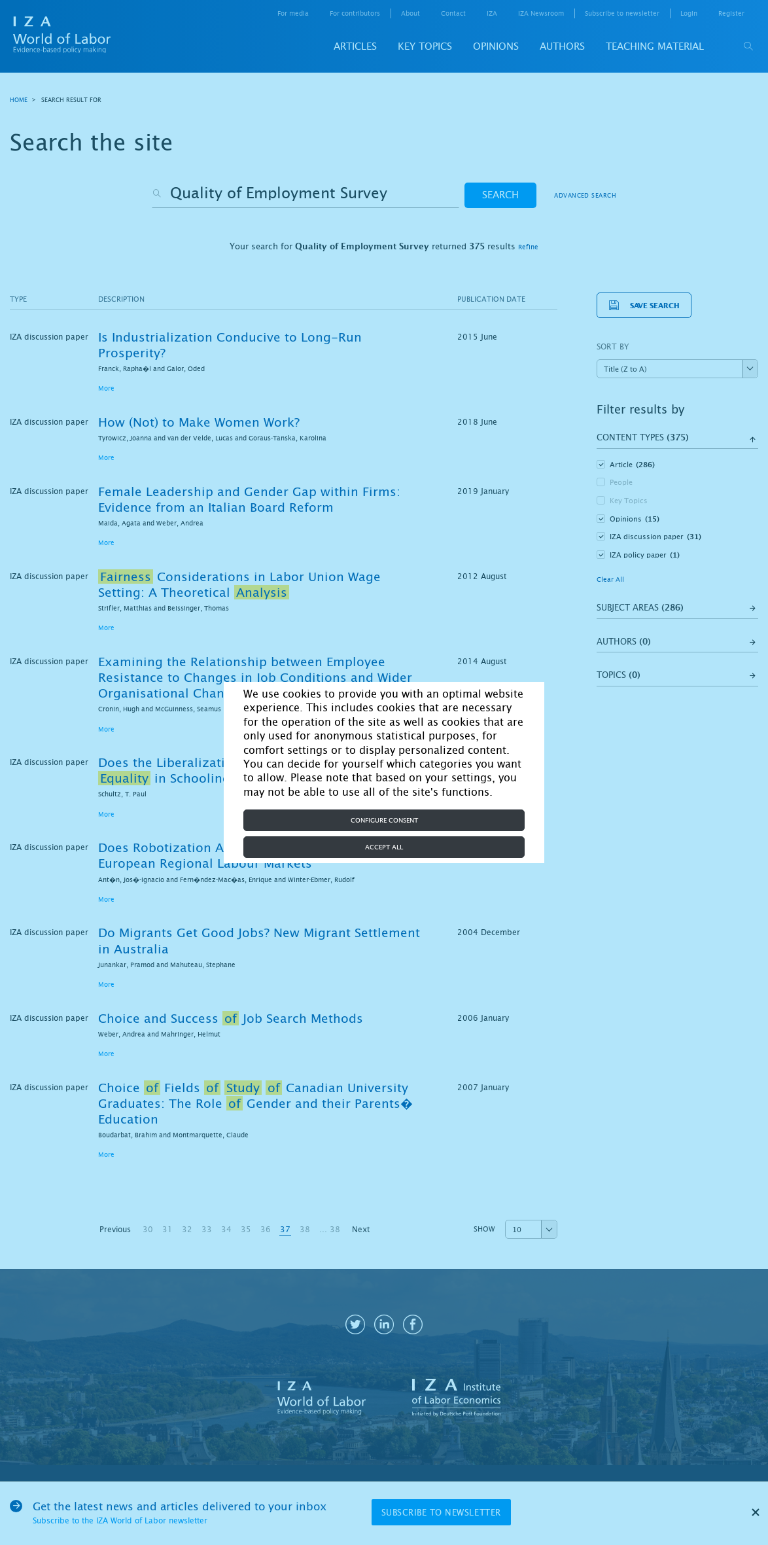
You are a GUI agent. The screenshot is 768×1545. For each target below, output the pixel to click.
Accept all (384, 847)
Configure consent (384, 820)
